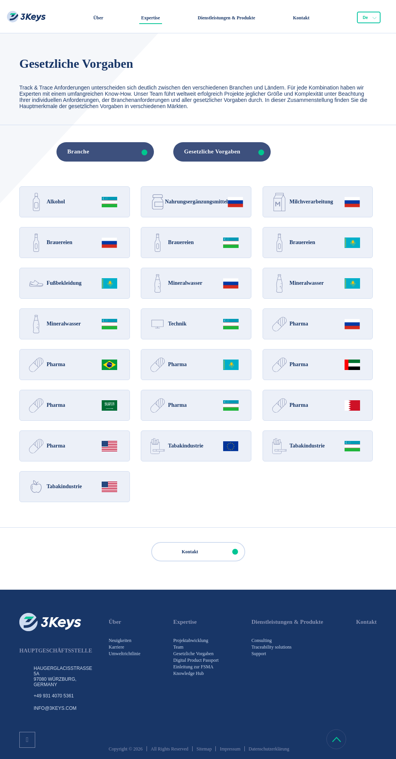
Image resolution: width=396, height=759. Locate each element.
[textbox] (96, 152)
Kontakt (213, 552)
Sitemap (204, 749)
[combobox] (369, 17)
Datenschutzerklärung (269, 749)
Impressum (230, 749)
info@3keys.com (55, 708)
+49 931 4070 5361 (54, 696)
